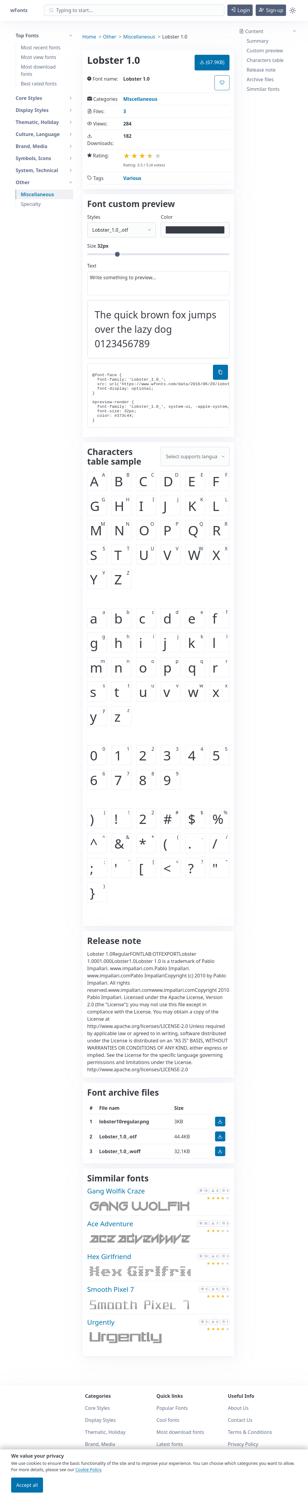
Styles (93, 217)
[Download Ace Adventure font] (139, 1240)
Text (92, 265)
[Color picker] (195, 229)
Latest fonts (169, 1444)
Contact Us (240, 1420)
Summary (257, 41)
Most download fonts (38, 70)
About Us (238, 1408)
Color (167, 217)
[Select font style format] (121, 229)
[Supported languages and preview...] (195, 456)
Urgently (101, 1322)
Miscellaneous (37, 194)
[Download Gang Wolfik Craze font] (139, 1207)
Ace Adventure (110, 1223)
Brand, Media (100, 1444)
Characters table (265, 60)
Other (109, 36)
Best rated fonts (39, 83)
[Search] (134, 10)
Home (89, 36)
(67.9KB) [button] (212, 62)
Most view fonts (38, 57)
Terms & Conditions (250, 1432)
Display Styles (100, 1420)
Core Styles (97, 1408)
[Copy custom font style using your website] (220, 372)
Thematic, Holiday (105, 1432)
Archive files (260, 79)
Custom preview (265, 50)
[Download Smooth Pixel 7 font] (139, 1306)
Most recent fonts (40, 47)
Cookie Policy (88, 1469)
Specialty (31, 204)
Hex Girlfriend (109, 1256)
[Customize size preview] (158, 254)
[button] (240, 10)
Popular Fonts (172, 1408)
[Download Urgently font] (139, 1338)
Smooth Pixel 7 (110, 1289)
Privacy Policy (243, 1444)
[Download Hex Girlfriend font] (139, 1273)
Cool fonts (167, 1420)
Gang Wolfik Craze (116, 1191)
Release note (261, 70)
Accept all (27, 1485)
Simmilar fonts (263, 89)
